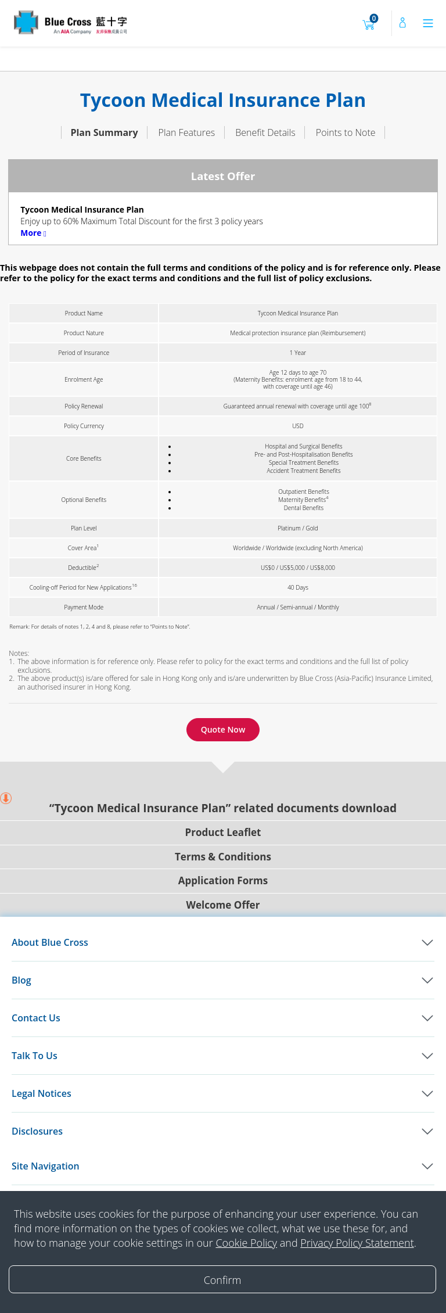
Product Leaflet (223, 813)
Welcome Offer (223, 885)
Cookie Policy (246, 1243)
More (33, 213)
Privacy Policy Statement (356, 1243)
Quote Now (223, 710)
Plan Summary (104, 113)
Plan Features (187, 113)
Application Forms (223, 861)
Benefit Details (265, 113)
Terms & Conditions (223, 837)
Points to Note (346, 113)
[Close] (222, 1279)
